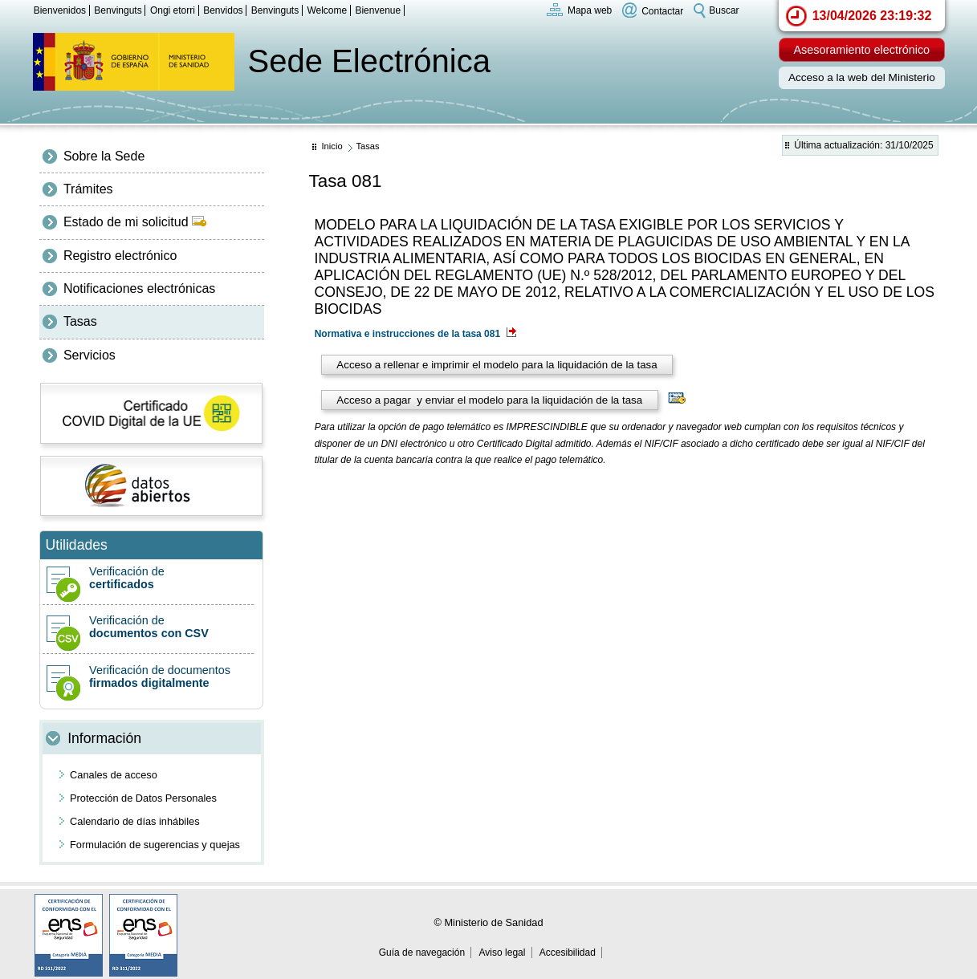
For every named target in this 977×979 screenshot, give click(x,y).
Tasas (80, 321)
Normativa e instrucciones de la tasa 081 (416, 333)
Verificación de (148, 578)
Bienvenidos (60, 10)
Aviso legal (502, 952)
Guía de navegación (422, 952)
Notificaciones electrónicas (139, 288)
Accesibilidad (567, 952)
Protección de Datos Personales (143, 798)
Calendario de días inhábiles (135, 821)
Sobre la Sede (104, 156)
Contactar (662, 10)
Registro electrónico (120, 255)
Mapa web (590, 10)
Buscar (724, 10)
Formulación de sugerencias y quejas (155, 845)
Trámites (88, 189)
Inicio (331, 146)
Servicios (89, 355)
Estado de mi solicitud (134, 222)
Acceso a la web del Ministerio (861, 77)
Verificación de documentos (148, 676)
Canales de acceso (113, 775)
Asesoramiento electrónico (862, 49)
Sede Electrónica (369, 61)
